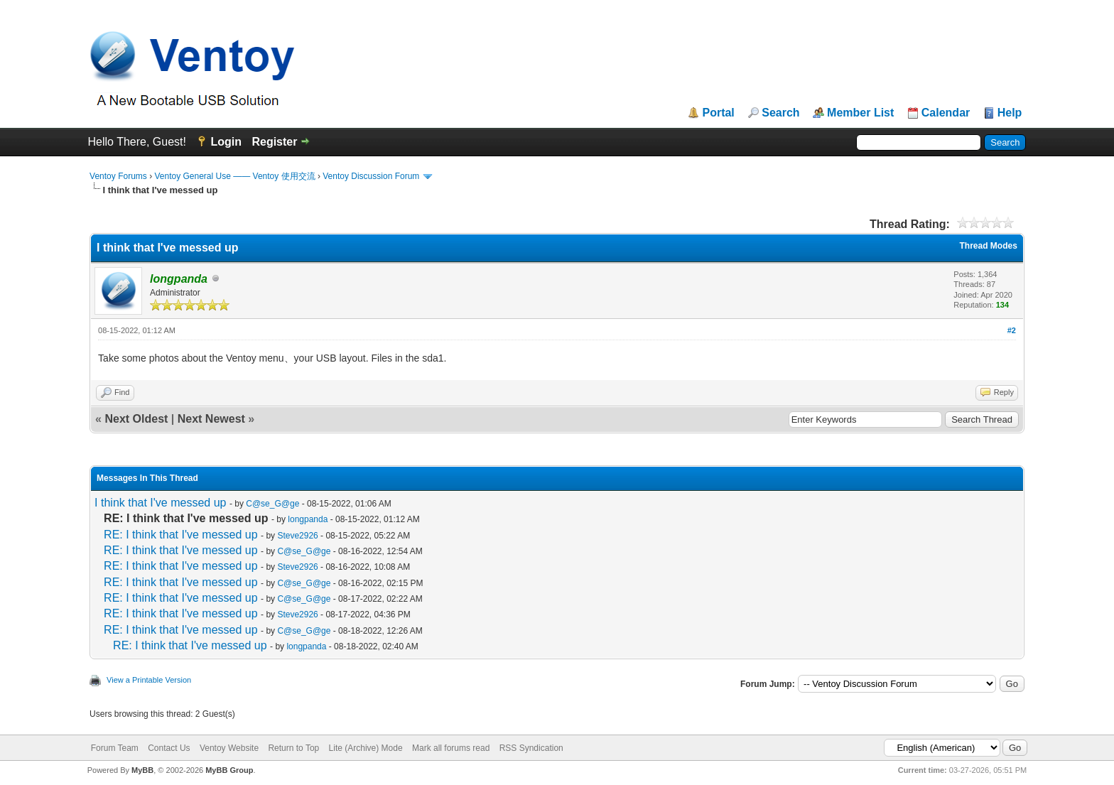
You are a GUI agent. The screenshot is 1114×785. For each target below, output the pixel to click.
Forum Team (115, 748)
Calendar (945, 113)
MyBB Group (229, 770)
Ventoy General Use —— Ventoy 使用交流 (234, 176)
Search (780, 113)
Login (226, 142)
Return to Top (293, 748)
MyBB (142, 770)
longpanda (308, 519)
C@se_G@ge (272, 504)
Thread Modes (988, 246)
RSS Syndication (531, 748)
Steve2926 (297, 536)
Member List (860, 113)
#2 (1011, 330)
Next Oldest (136, 419)
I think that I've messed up (160, 503)
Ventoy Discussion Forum (371, 176)
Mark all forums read (451, 748)
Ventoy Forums (118, 176)
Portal (718, 113)
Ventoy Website (229, 748)
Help (1009, 113)
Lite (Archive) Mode (366, 748)
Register (274, 142)
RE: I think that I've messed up (181, 535)
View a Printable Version (149, 680)
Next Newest (211, 419)
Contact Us (169, 748)
